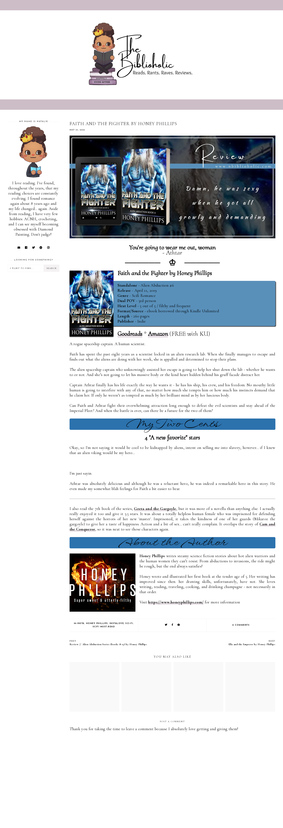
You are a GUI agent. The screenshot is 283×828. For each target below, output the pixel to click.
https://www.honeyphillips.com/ (176, 602)
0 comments (240, 625)
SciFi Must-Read (104, 627)
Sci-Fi (129, 623)
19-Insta (79, 623)
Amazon (158, 334)
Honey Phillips (97, 623)
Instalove (116, 623)
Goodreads (130, 334)
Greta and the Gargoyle (155, 508)
